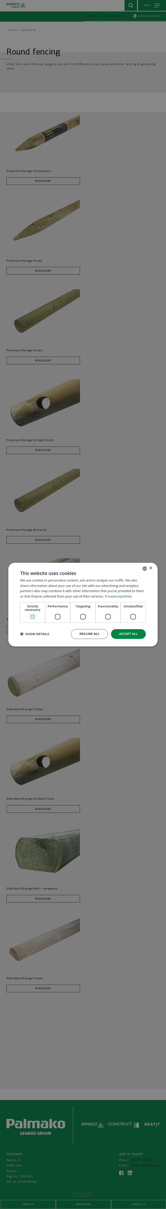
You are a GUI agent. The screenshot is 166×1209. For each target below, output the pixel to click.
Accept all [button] (128, 634)
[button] (34, 634)
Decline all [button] (89, 634)
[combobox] (145, 568)
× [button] (150, 568)
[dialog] (83, 604)
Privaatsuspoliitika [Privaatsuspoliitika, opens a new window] (118, 596)
